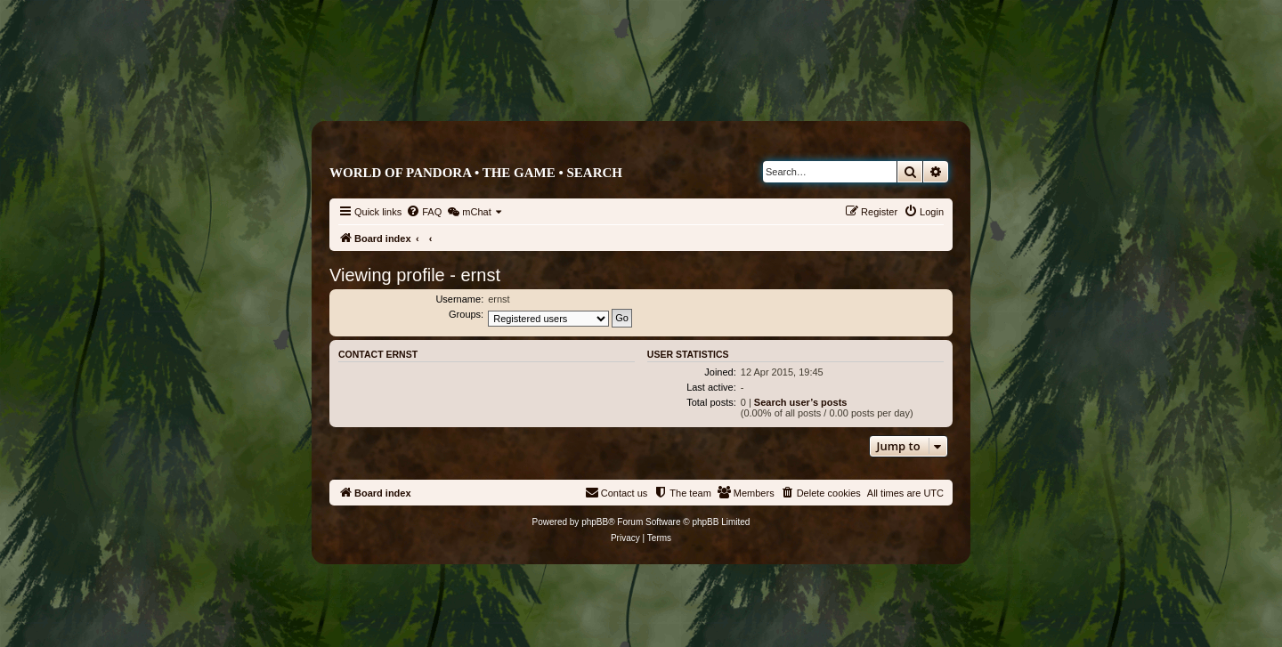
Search (594, 173)
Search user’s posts (801, 402)
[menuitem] (424, 211)
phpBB (594, 522)
